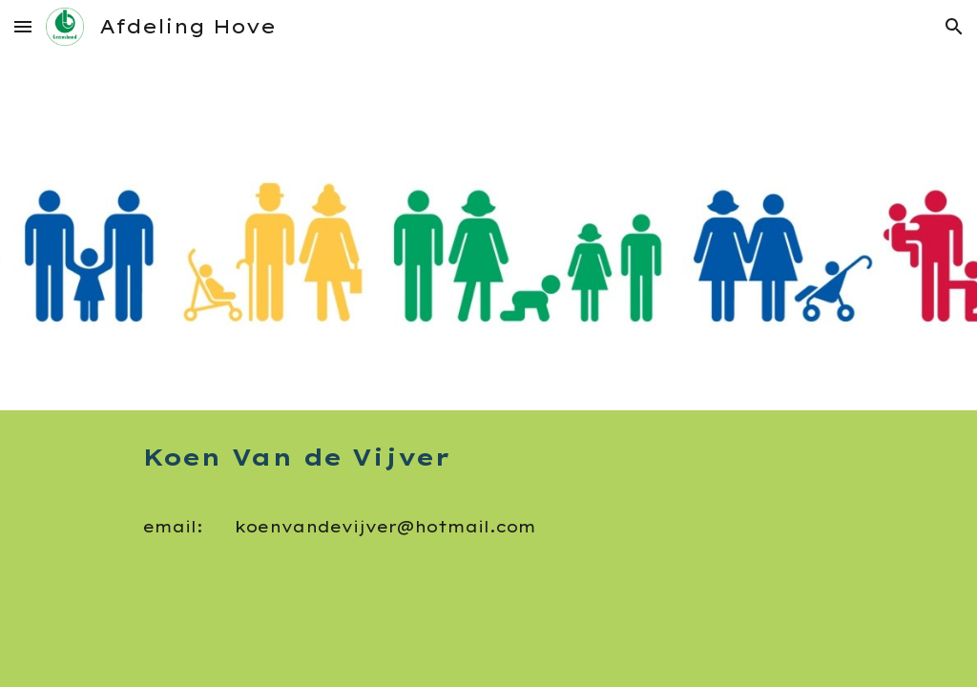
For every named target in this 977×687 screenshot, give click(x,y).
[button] (23, 26)
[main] (489, 504)
